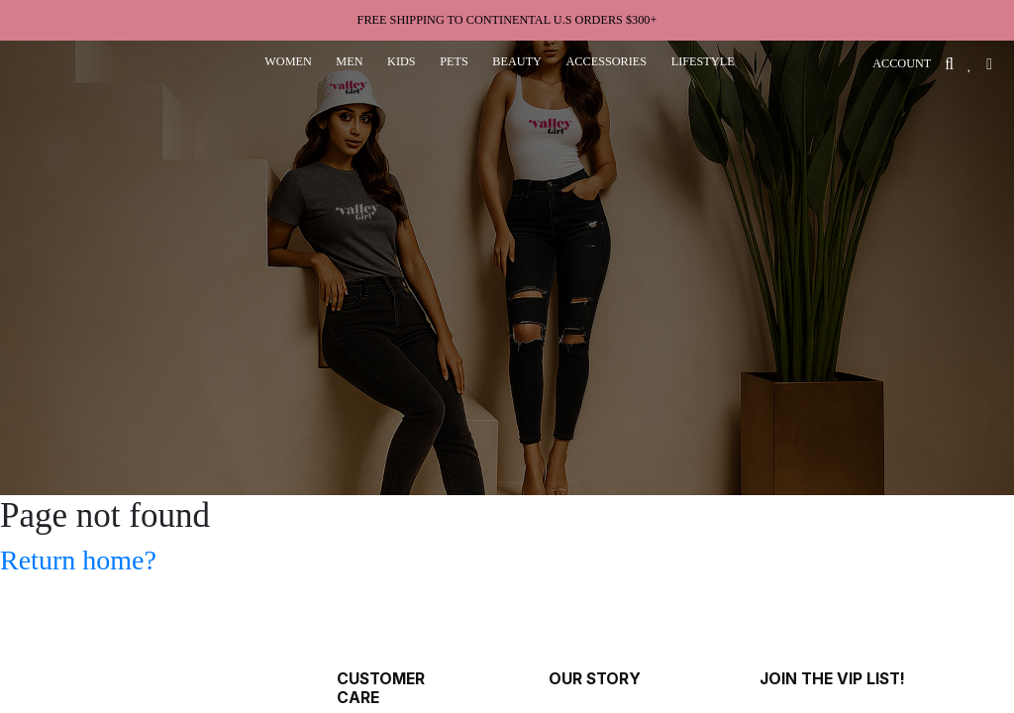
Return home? (78, 560)
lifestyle (703, 61)
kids (401, 61)
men (349, 61)
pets (454, 61)
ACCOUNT (901, 63)
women (288, 61)
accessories (606, 61)
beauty (517, 61)
